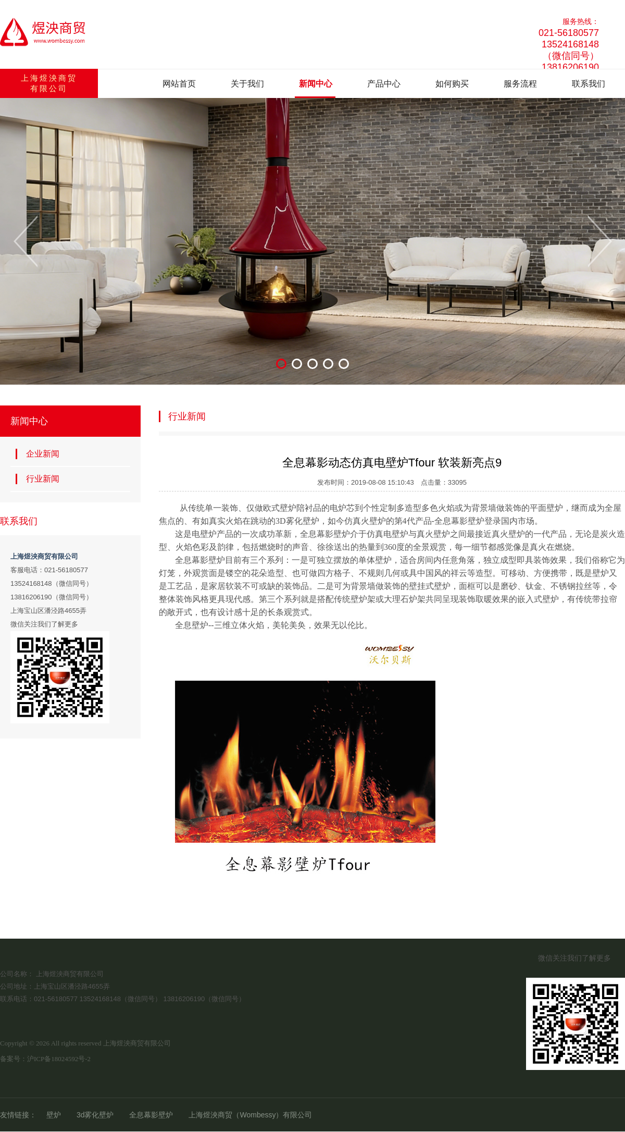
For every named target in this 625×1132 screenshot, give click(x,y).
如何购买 (452, 83)
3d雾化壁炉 (95, 1115)
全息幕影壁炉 (151, 1115)
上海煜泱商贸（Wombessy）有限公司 (250, 1115)
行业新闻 (37, 479)
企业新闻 (37, 454)
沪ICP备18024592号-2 (59, 1059)
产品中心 (384, 83)
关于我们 (247, 83)
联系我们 (588, 83)
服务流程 (520, 83)
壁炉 (53, 1115)
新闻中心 (315, 83)
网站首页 (179, 83)
